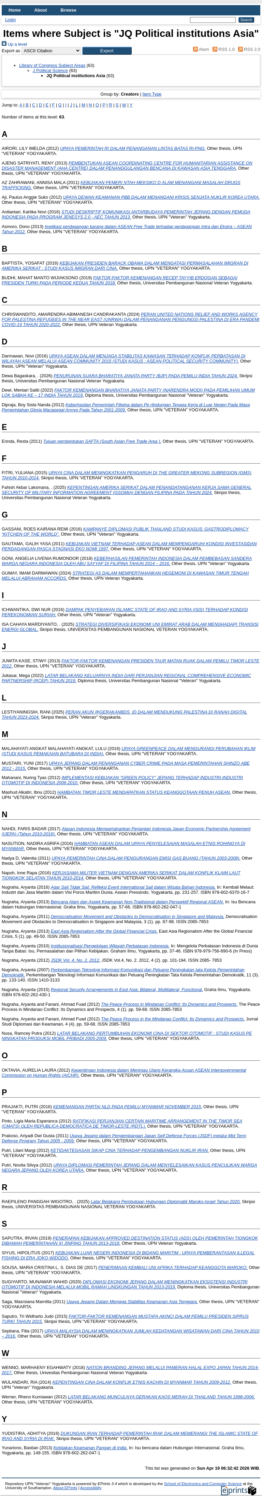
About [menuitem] (40, 10)
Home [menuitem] (15, 10)
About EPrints (65, 1488)
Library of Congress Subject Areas (52, 65)
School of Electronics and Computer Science (203, 1484)
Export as (11, 50)
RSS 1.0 (222, 49)
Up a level (14, 44)
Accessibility (91, 1488)
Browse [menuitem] (68, 10)
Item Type (151, 94)
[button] (107, 51)
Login (10, 19)
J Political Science (50, 70)
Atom (200, 49)
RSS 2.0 (248, 49)
